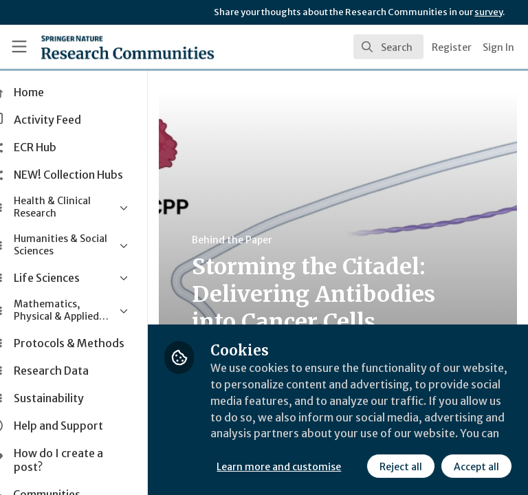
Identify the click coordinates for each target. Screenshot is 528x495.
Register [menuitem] (452, 47)
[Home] (97, 47)
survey (488, 12)
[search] (388, 46)
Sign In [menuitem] (498, 47)
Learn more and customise (307, 436)
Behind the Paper (260, 240)
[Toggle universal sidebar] (19, 47)
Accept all (354, 467)
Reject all (278, 467)
